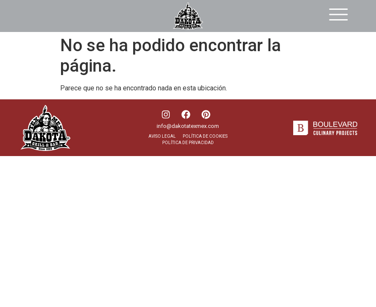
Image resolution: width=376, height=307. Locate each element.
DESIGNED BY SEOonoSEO (38, 170)
